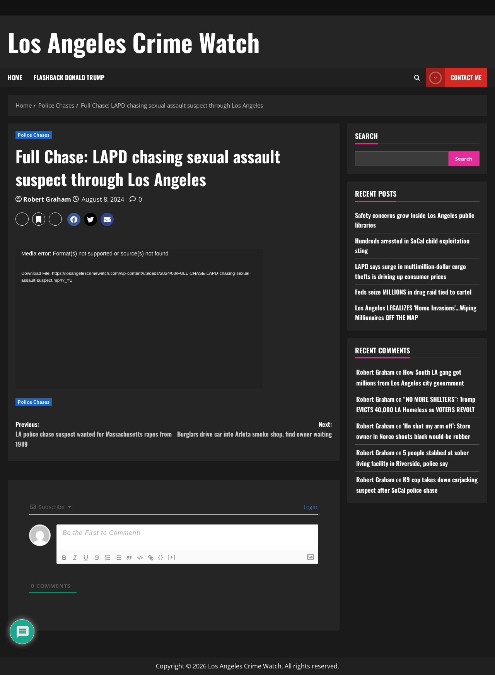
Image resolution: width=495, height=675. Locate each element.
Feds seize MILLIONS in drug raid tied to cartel (413, 291)
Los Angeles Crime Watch (134, 42)
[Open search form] (417, 77)
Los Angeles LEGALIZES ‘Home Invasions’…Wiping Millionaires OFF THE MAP (415, 312)
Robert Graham (47, 199)
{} (161, 557)
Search (366, 136)
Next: (253, 429)
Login (309, 507)
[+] (171, 557)
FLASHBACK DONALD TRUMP (69, 77)
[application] (139, 319)
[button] (22, 219)
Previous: (94, 434)
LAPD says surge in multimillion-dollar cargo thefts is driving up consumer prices (410, 271)
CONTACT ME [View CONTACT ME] (453, 77)
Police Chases (34, 135)
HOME (15, 77)
